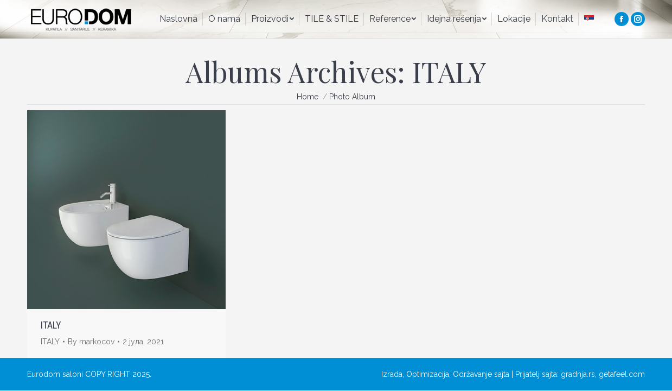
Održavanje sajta (481, 374)
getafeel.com (622, 374)
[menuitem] (178, 19)
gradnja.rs (578, 374)
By (91, 341)
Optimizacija (427, 374)
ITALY (51, 325)
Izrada (391, 374)
